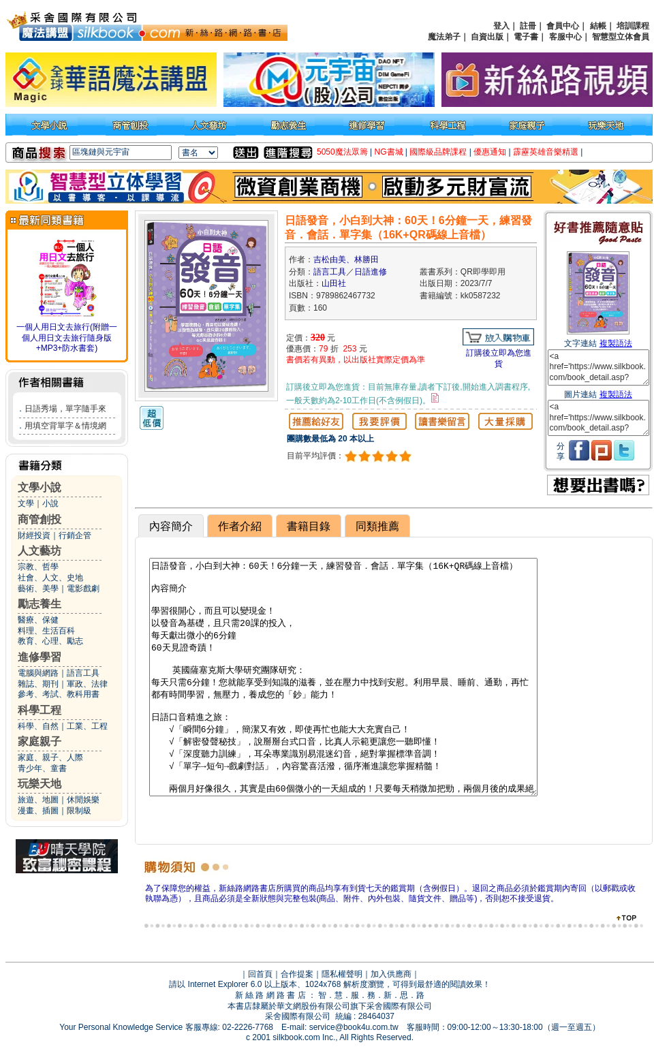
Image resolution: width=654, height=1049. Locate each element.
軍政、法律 (87, 684)
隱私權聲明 (342, 974)
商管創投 (39, 519)
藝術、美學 (38, 588)
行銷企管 (75, 535)
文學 (26, 503)
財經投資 (34, 535)
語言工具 (83, 673)
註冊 (528, 26)
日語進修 (370, 272)
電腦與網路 (38, 673)
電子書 (526, 37)
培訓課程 (633, 26)
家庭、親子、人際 (50, 757)
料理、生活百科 (46, 631)
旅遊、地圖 (38, 799)
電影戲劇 (83, 588)
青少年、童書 (42, 768)
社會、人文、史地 (50, 577)
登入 (501, 26)
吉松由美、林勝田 (346, 259)
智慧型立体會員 (620, 37)
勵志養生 (39, 604)
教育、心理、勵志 (50, 641)
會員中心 (562, 26)
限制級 (79, 810)
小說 (50, 503)
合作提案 (297, 974)
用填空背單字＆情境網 (65, 425)
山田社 (334, 283)
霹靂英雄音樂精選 (545, 152)
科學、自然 (38, 726)
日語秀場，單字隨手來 (65, 408)
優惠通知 (489, 152)
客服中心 (565, 37)
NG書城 (389, 152)
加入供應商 (391, 974)
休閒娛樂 (83, 799)
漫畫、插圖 (38, 810)
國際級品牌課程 (438, 152)
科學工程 (39, 710)
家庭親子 (39, 741)
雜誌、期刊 (38, 684)
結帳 (598, 26)
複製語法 (616, 343)
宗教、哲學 (38, 567)
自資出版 (487, 37)
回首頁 (260, 974)
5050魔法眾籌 (342, 152)
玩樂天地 (39, 783)
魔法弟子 (444, 37)
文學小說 (39, 487)
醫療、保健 (38, 620)
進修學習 (39, 657)
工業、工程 (87, 726)
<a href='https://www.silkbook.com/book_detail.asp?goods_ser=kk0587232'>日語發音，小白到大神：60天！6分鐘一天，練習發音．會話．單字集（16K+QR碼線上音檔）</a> (598, 367)
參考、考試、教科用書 (58, 694)
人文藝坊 (39, 551)
